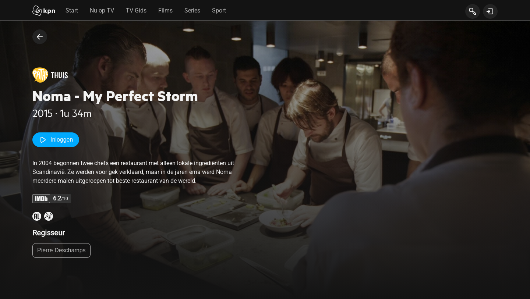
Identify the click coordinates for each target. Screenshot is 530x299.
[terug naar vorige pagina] (39, 36)
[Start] (44, 11)
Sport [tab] (219, 10)
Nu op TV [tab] (102, 10)
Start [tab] (72, 10)
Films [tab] (165, 10)
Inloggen (56, 140)
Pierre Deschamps (61, 250)
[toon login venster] (490, 11)
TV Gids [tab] (136, 10)
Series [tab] (192, 10)
